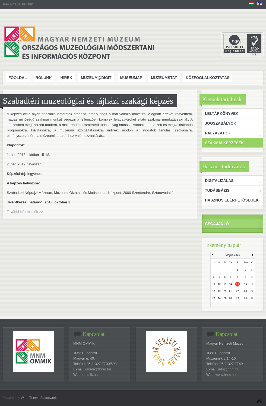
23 (245, 291)
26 (219, 298)
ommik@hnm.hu (98, 369)
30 (245, 298)
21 (230, 291)
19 (219, 291)
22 (237, 291)
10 (252, 277)
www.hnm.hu (226, 375)
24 (252, 291)
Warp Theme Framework (39, 398)
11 (213, 284)
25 (213, 298)
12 (219, 284)
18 (213, 291)
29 (237, 298)
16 (245, 284)
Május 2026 (233, 255)
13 (224, 284)
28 (230, 298)
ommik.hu (90, 375)
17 (252, 284)
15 (237, 284)
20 (224, 291)
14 (230, 284)
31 (252, 298)
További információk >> (25, 212)
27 (224, 298)
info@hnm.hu (228, 369)
